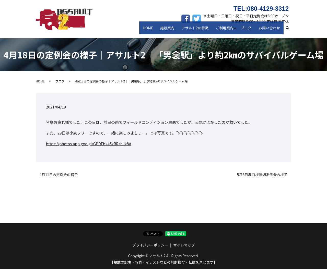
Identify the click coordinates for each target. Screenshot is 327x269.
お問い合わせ (270, 30)
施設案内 (171, 30)
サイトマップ (184, 245)
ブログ (248, 30)
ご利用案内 (226, 30)
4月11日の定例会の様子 (59, 174)
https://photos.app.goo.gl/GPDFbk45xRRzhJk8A (88, 143)
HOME (153, 30)
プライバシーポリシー (150, 245)
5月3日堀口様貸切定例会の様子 (262, 174)
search (289, 30)
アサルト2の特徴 (197, 30)
